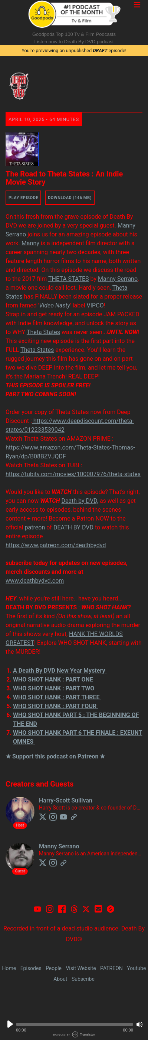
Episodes (31, 968)
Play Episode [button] (23, 197)
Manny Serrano (118, 278)
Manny (30, 243)
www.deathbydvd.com (35, 580)
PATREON (111, 968)
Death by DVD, (79, 500)
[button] (74, 1024)
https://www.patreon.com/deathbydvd (56, 545)
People (54, 968)
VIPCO (95, 305)
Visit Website (81, 968)
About (60, 979)
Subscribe (83, 979)
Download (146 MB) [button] (70, 197)
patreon (35, 527)
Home (9, 968)
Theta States (43, 332)
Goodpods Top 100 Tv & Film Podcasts (74, 34)
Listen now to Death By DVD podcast (74, 41)
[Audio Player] (74, 1026)
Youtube (136, 968)
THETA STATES (68, 278)
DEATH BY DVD (73, 527)
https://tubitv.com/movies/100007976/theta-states (73, 474)
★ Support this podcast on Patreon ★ (55, 756)
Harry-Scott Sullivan (65, 800)
